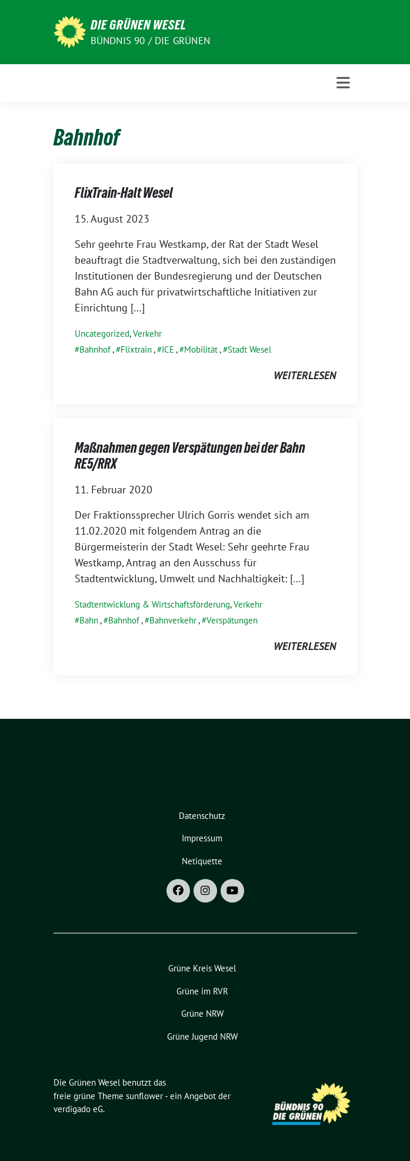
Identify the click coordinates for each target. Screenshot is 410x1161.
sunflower (144, 1096)
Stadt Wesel (249, 349)
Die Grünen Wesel (138, 24)
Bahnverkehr (172, 620)
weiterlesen (305, 375)
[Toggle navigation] (343, 83)
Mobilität (201, 349)
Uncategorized (102, 333)
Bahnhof (95, 349)
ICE (168, 349)
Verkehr (147, 333)
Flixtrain (136, 349)
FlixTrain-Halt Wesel (124, 193)
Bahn (88, 620)
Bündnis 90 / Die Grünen (151, 40)
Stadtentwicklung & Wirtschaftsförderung (152, 604)
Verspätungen (232, 620)
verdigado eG (78, 1108)
